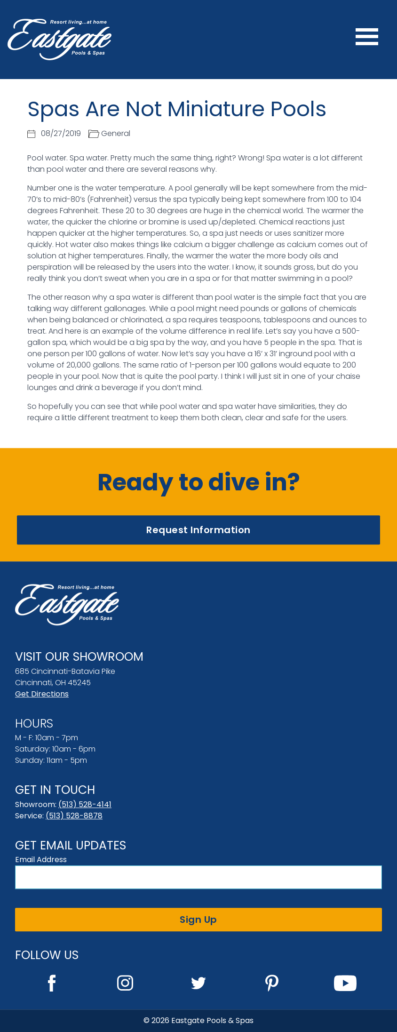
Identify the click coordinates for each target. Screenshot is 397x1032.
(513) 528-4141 (84, 804)
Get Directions (42, 693)
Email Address (41, 859)
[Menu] (367, 39)
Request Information (198, 529)
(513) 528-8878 (74, 815)
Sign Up (198, 919)
